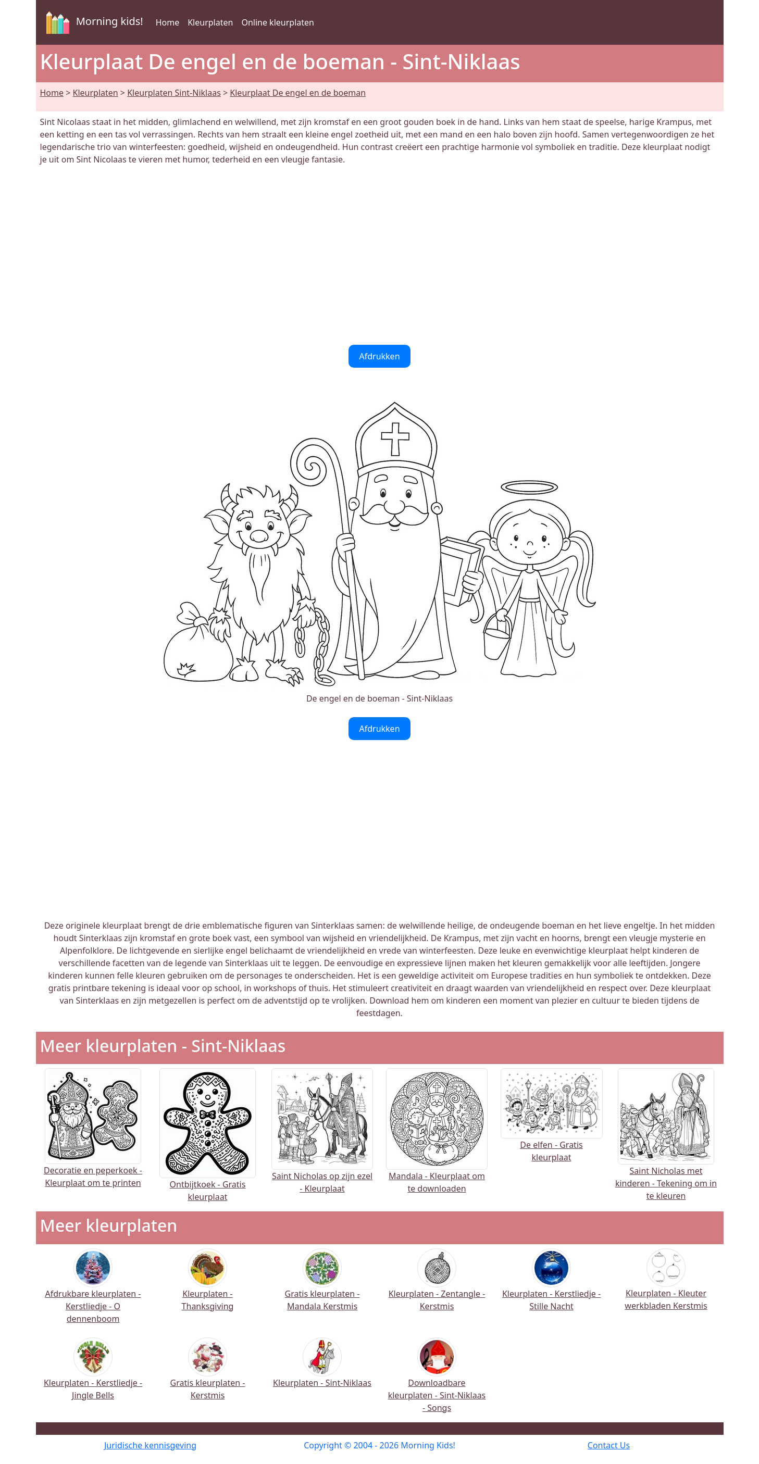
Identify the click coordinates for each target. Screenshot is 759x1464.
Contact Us (609, 1445)
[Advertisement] (379, 255)
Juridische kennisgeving (150, 1445)
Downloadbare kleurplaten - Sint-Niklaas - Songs (437, 1381)
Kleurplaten (210, 22)
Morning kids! (92, 22)
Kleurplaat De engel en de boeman (298, 92)
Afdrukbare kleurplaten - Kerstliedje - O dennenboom (93, 1292)
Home (168, 22)
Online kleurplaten (277, 22)
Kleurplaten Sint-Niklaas (174, 92)
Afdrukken (379, 356)
